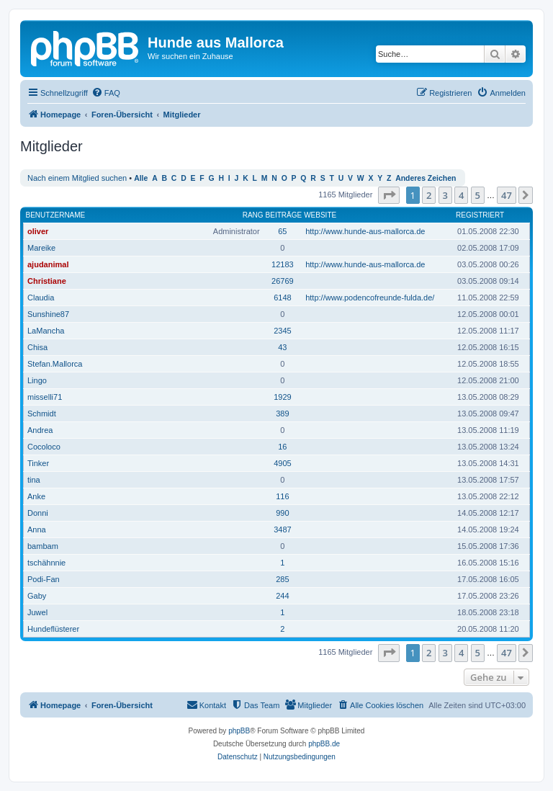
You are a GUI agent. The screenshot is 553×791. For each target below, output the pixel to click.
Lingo (37, 380)
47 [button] (506, 195)
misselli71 (44, 397)
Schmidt (41, 413)
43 (282, 347)
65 (282, 231)
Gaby (36, 595)
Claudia (40, 297)
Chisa (37, 347)
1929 (282, 397)
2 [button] (428, 195)
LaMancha (45, 330)
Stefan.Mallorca (54, 363)
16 (282, 446)
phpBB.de (324, 744)
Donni (37, 513)
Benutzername (56, 215)
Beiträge (284, 215)
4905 (282, 463)
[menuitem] (105, 93)
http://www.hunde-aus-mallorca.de (365, 231)
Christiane (46, 281)
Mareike (41, 247)
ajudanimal (47, 264)
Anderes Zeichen (425, 178)
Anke (36, 496)
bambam (42, 546)
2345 (282, 330)
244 (282, 595)
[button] (389, 195)
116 (282, 496)
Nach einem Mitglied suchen (77, 178)
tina (33, 479)
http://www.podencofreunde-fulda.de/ (369, 297)
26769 (282, 281)
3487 (282, 529)
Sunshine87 (48, 314)
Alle (141, 178)
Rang (253, 215)
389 (282, 413)
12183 (282, 264)
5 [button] (477, 195)
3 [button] (445, 195)
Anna (36, 529)
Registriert (480, 215)
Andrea (40, 430)
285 (282, 579)
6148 (282, 297)
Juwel (37, 612)
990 (282, 513)
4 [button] (461, 195)
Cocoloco (43, 446)
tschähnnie (46, 562)
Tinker (38, 463)
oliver (37, 231)
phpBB (239, 731)
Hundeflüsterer (53, 629)
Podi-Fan (43, 579)
